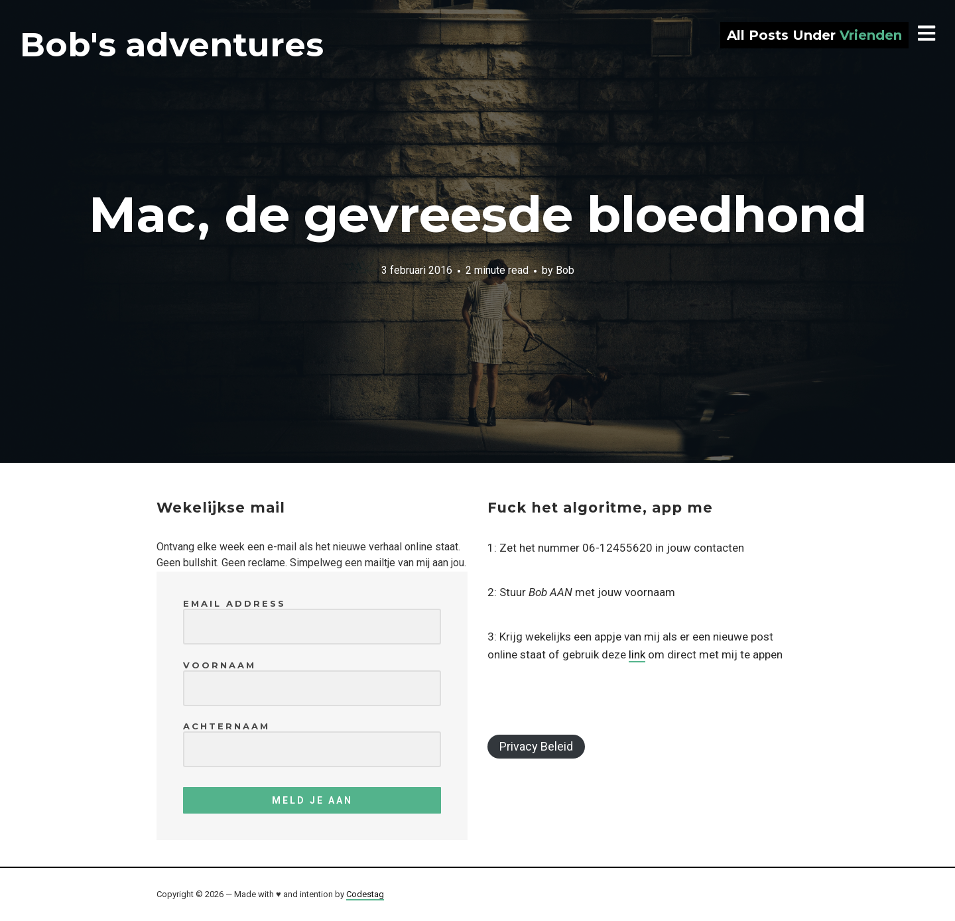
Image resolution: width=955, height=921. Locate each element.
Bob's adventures (172, 45)
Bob (565, 269)
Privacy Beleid (536, 746)
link (637, 654)
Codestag (365, 894)
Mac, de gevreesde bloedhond (478, 214)
